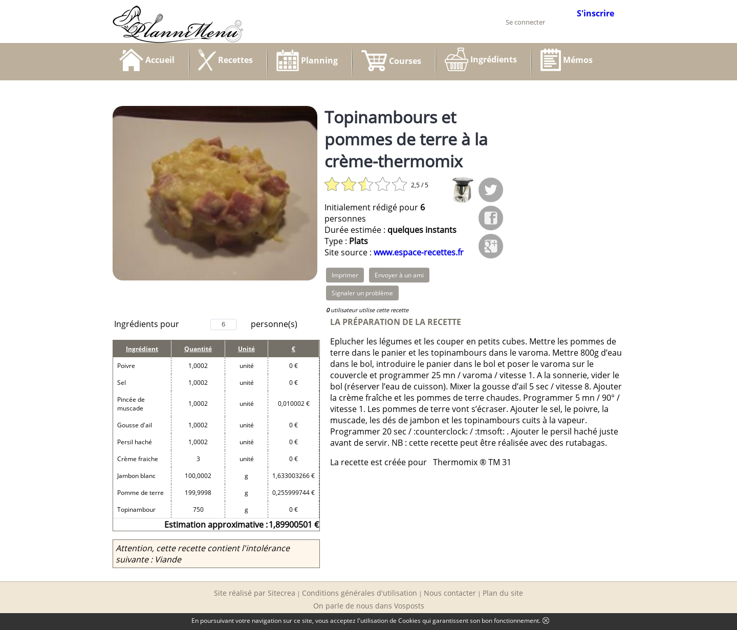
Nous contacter (450, 593)
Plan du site (503, 593)
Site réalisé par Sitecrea (254, 593)
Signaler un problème (362, 293)
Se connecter (525, 22)
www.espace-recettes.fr (419, 252)
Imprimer (345, 275)
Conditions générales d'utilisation (359, 593)
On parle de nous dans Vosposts (368, 606)
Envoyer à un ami (399, 275)
